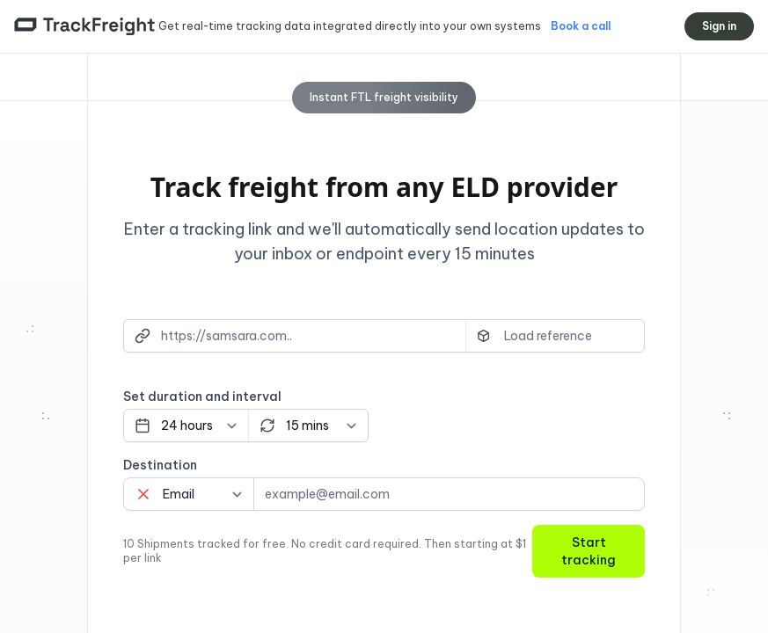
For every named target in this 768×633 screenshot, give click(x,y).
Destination (160, 465)
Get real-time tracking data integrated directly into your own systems (351, 26)
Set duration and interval (202, 396)
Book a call (581, 26)
